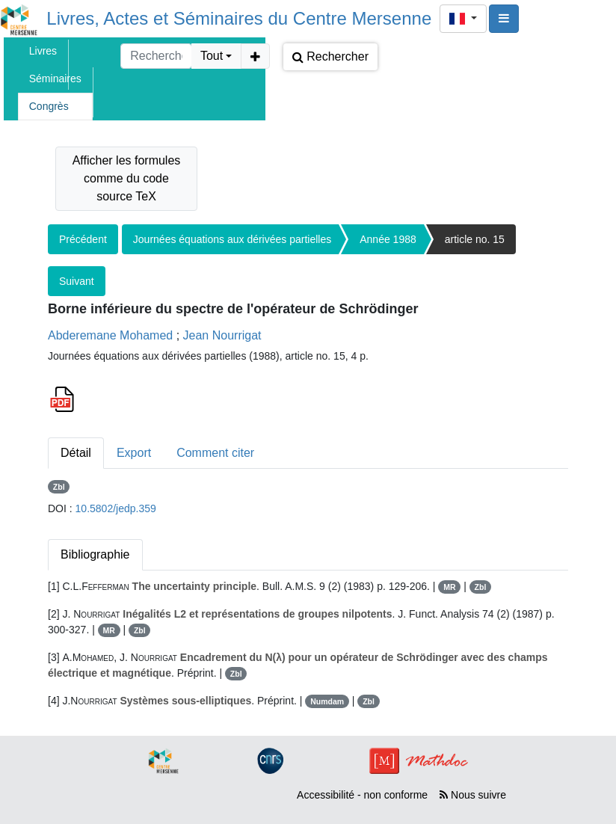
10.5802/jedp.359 (116, 508)
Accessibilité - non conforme (362, 795)
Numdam (327, 701)
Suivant (76, 281)
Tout (211, 55)
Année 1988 (388, 239)
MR (449, 586)
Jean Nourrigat (222, 335)
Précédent (83, 239)
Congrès (49, 106)
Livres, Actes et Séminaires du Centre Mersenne (238, 18)
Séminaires (55, 78)
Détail (76, 452)
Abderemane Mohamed (110, 335)
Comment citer (215, 452)
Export (134, 452)
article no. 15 (475, 239)
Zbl (59, 486)
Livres (43, 51)
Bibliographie (95, 554)
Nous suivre (473, 795)
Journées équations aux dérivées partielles (232, 239)
